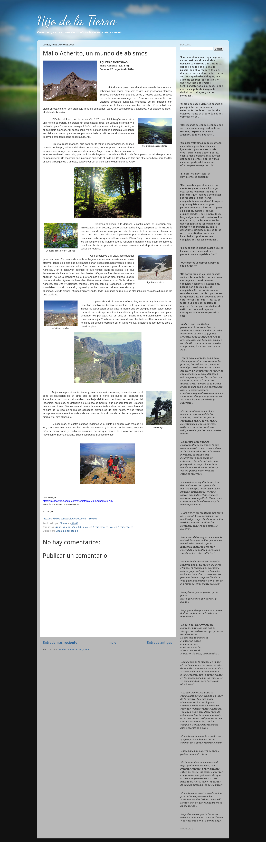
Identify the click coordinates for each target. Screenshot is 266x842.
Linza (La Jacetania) (67, 530)
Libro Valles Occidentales (93, 527)
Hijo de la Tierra (76, 20)
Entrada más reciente (60, 642)
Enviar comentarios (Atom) (74, 649)
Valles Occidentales (121, 527)
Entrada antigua (160, 642)
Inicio (112, 642)
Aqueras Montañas (66, 527)
